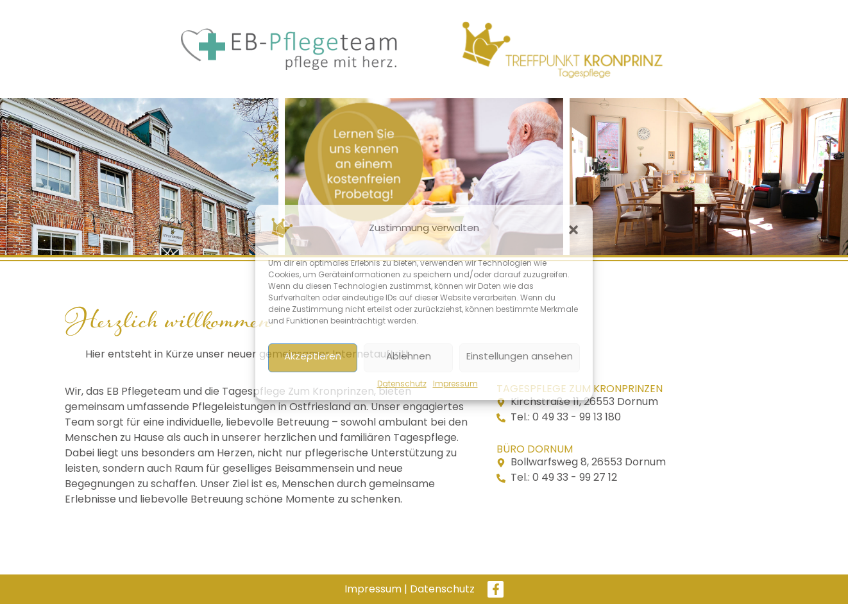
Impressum (455, 384)
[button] (573, 229)
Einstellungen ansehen (519, 357)
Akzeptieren (312, 357)
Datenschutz (402, 384)
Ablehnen (408, 357)
